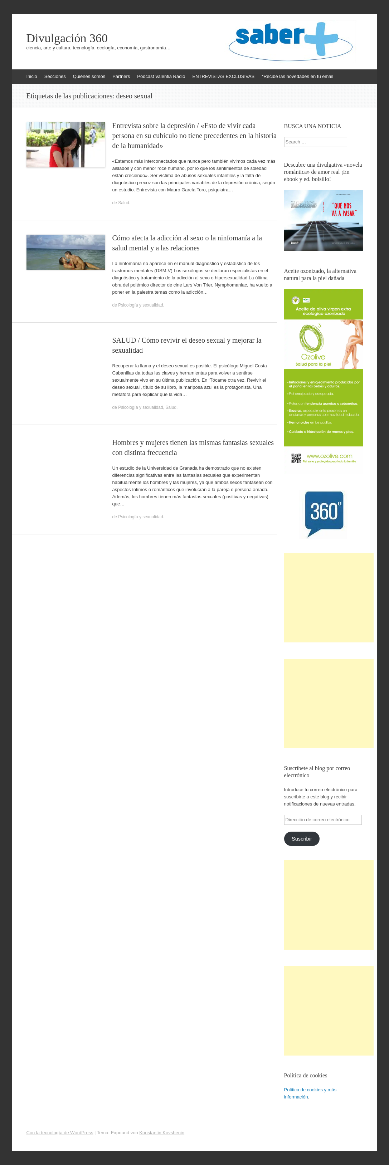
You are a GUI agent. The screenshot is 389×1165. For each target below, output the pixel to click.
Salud (123, 202)
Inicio (31, 76)
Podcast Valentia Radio (161, 76)
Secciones (55, 76)
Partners (121, 76)
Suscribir (302, 839)
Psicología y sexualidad (140, 305)
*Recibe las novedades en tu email (297, 76)
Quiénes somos (89, 76)
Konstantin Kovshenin (161, 1132)
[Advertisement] (329, 597)
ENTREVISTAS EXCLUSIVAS (224, 76)
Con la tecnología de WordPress (59, 1132)
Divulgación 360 (67, 38)
